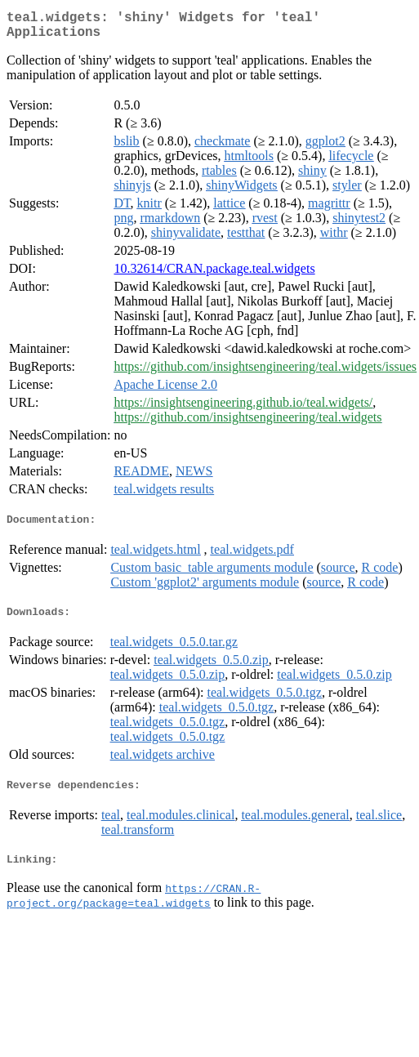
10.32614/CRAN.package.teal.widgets (214, 275)
